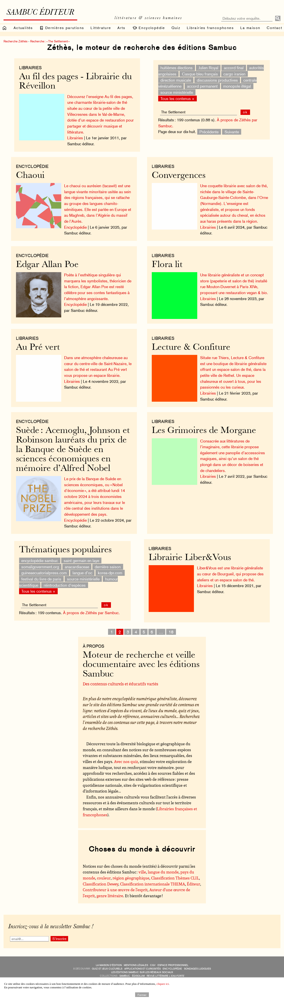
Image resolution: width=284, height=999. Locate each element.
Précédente (209, 131)
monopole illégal (237, 86)
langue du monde (163, 872)
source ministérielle (176, 92)
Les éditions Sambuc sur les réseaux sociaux (142, 972)
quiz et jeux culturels (107, 968)
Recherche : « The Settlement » (50, 41)
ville (142, 872)
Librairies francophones (210, 28)
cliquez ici (162, 983)
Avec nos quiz (126, 761)
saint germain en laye (81, 560)
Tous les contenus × (177, 98)
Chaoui (30, 175)
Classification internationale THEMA (152, 884)
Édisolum (138, 975)
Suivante (232, 131)
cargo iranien (234, 74)
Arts (121, 28)
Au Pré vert (38, 347)
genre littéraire (110, 895)
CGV (153, 965)
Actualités (23, 28)
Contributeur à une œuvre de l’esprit (115, 889)
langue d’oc (82, 572)
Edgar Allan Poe (47, 265)
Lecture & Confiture (191, 347)
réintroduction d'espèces (65, 585)
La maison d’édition (109, 965)
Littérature (101, 28)
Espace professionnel (173, 965)
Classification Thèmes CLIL (175, 878)
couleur (104, 878)
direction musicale (175, 80)
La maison (250, 28)
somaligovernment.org (40, 566)
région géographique (130, 878)
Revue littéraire (165, 975)
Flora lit (167, 265)
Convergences (178, 175)
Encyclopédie (148, 28)
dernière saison (108, 566)
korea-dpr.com (110, 572)
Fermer (142, 994)
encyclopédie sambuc (39, 560)
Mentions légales (136, 965)
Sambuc (124, 975)
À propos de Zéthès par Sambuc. (91, 612)
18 (171, 631)
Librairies (30, 67)
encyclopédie (172, 968)
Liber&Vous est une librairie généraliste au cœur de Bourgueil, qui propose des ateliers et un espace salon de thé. (230, 574)
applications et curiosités (142, 968)
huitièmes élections (176, 67)
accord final (234, 67)
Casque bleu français (200, 74)
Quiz (176, 28)
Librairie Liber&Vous (190, 558)
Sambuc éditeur (40, 13)
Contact (274, 28)
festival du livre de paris (41, 579)
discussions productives (217, 80)
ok (245, 112)
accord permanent (202, 86)
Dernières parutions (61, 28)
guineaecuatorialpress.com (44, 572)
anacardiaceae (77, 566)
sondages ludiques (197, 968)
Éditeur (193, 884)
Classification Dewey (100, 884)
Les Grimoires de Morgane (204, 431)
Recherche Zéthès (16, 41)
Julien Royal (208, 67)
